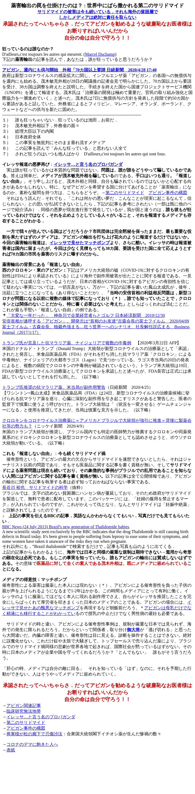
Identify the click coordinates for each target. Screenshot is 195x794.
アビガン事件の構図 (167, 192)
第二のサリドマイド (124, 192)
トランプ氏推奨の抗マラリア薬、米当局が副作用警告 (53, 387)
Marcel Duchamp (100, 54)
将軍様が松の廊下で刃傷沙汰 (34, 734)
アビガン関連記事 (23, 705)
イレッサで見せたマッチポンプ (79, 242)
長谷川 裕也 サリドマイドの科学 (35, 487)
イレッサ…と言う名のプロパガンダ (88, 164)
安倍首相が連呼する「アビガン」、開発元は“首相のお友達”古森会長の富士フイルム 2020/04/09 (95, 321)
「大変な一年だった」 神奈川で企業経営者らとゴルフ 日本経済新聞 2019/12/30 (85, 315)
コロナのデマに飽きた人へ (32, 744)
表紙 (10, 750)
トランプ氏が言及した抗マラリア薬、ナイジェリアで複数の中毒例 (66, 343)
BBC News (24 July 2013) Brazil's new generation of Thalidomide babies (65, 526)
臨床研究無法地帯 (23, 711)
